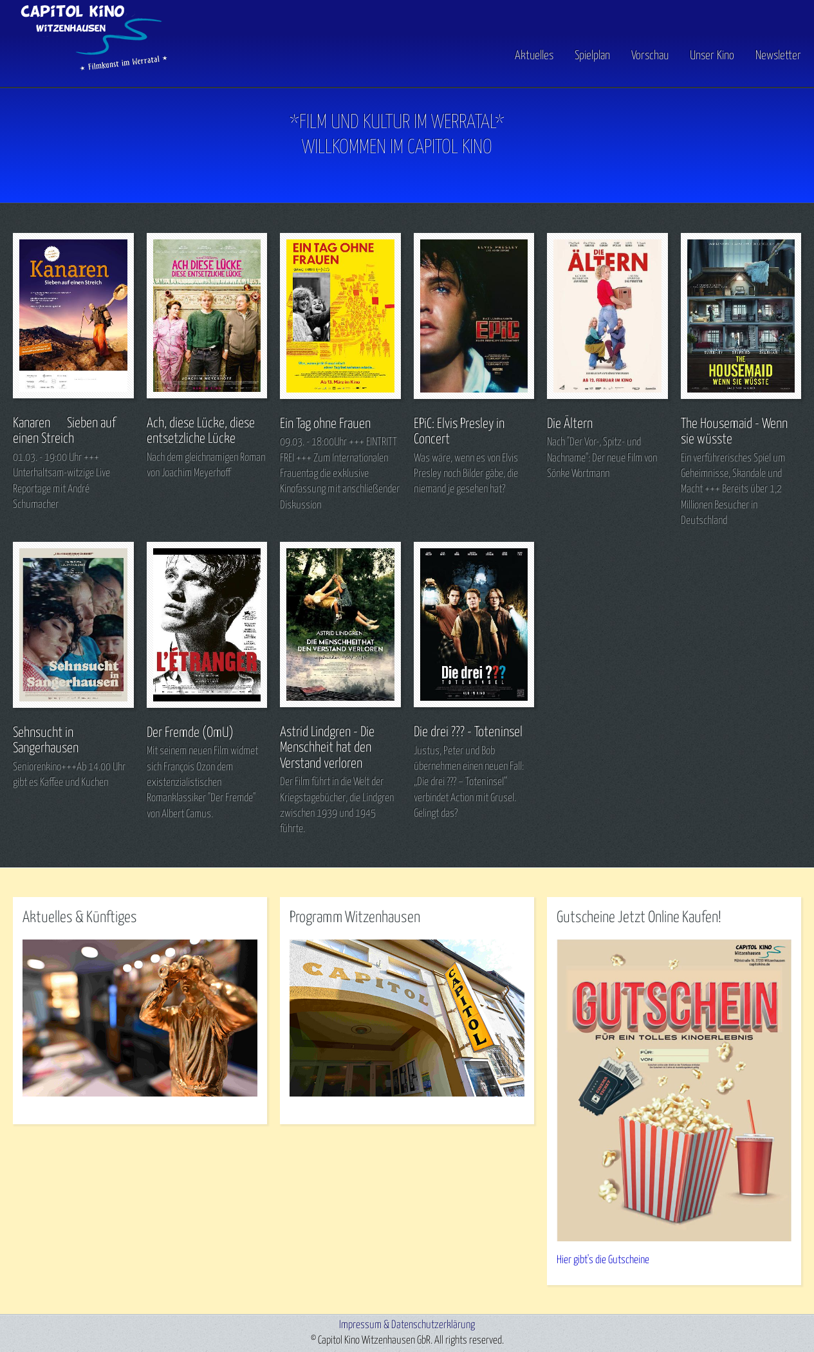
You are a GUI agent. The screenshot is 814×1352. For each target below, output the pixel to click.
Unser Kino (712, 56)
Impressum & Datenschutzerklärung (407, 1325)
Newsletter (778, 56)
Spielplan (592, 56)
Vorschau (650, 56)
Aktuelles (534, 56)
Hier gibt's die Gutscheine (603, 1260)
